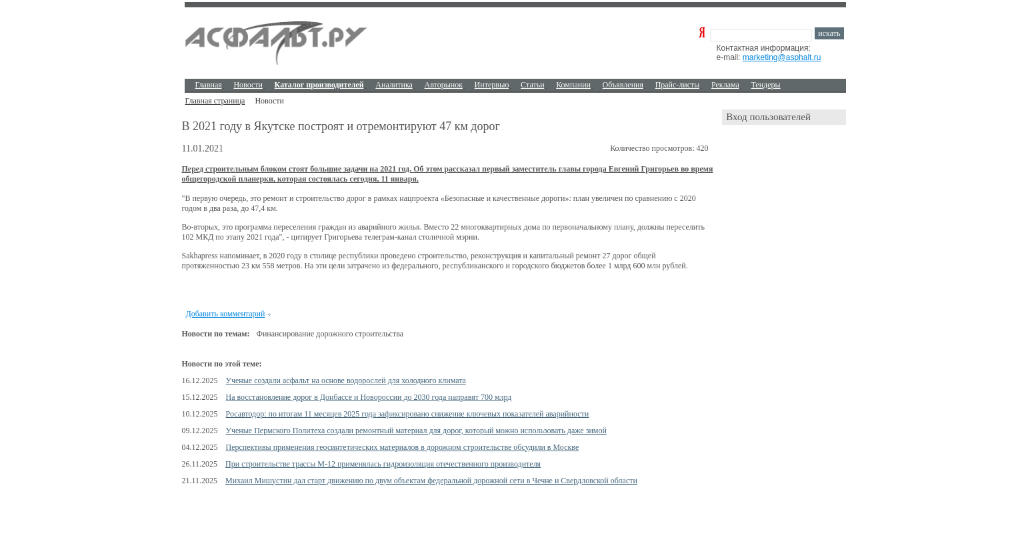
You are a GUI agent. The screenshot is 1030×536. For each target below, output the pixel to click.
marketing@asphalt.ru (782, 57)
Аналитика (394, 84)
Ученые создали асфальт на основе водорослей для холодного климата (346, 380)
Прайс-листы (677, 84)
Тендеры (765, 84)
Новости (248, 84)
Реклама (725, 84)
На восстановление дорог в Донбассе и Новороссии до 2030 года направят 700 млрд (369, 397)
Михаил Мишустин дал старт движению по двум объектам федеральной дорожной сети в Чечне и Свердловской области (431, 480)
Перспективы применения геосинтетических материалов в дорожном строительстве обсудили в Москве (402, 447)
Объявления (623, 84)
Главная (208, 84)
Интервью (492, 84)
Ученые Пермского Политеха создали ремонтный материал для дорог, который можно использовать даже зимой (416, 430)
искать (829, 33)
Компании (573, 84)
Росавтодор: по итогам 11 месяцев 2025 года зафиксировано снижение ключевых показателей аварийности (407, 414)
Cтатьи (533, 84)
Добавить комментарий (225, 313)
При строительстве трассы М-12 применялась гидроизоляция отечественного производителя (383, 464)
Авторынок (444, 84)
